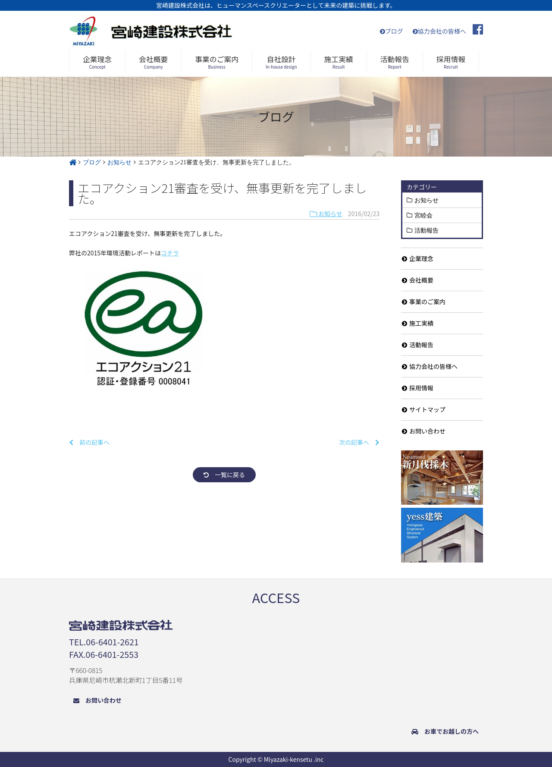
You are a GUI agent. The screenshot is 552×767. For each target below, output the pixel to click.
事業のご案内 (423, 301)
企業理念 (417, 258)
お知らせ (326, 213)
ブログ (391, 31)
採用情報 (417, 388)
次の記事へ (359, 442)
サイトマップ (423, 409)
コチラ (170, 252)
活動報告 (426, 230)
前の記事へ (89, 442)
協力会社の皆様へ (439, 31)
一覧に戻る (224, 474)
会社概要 (417, 280)
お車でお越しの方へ (445, 731)
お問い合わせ (423, 431)
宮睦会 (423, 215)
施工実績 (417, 323)
